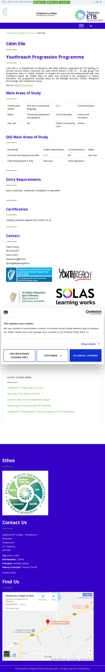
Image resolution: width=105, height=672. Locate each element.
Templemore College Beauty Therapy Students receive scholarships (40, 411)
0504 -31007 (13, 1)
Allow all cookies (85, 355)
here (82, 332)
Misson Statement (23, 85)
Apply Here (39, 2)
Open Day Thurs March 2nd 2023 (23, 393)
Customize (52, 355)
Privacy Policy (9, 572)
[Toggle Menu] (81, 25)
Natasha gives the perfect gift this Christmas (29, 405)
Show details (88, 344)
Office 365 (52, 2)
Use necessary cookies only (19, 355)
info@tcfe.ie (26, 2)
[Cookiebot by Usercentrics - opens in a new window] (88, 312)
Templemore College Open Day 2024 (25, 387)
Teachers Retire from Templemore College (28, 399)
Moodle (64, 2)
